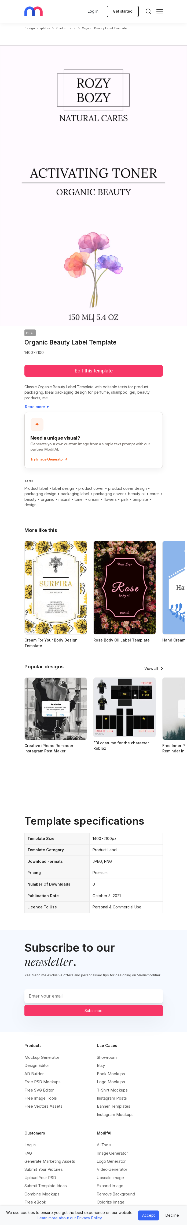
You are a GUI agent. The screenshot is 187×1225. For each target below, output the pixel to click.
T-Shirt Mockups (112, 1090)
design (30, 504)
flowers (110, 499)
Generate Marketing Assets (49, 1161)
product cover (91, 488)
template (140, 499)
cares (155, 493)
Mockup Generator (41, 1057)
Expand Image (110, 1185)
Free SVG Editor (39, 1090)
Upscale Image (110, 1177)
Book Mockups (111, 1073)
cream (93, 499)
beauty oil (136, 493)
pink (125, 499)
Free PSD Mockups (42, 1081)
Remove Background (116, 1194)
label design (63, 488)
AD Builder (34, 1073)
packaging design (40, 493)
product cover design (127, 488)
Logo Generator (111, 1161)
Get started (123, 11)
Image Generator (112, 1153)
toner (79, 499)
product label (66, 28)
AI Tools (104, 1144)
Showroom (107, 1057)
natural (64, 499)
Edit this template (94, 371)
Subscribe (93, 1010)
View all (151, 668)
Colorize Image (110, 1202)
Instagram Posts (112, 1098)
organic (47, 499)
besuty (30, 499)
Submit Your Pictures (43, 1169)
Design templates (37, 28)
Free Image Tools (40, 1098)
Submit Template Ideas (45, 1185)
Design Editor (36, 1065)
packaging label (75, 493)
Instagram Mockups (115, 1114)
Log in (93, 11)
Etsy (101, 1065)
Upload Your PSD (40, 1177)
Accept (148, 1215)
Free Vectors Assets (43, 1106)
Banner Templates (113, 1106)
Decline (172, 1215)
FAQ (28, 1153)
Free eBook (35, 1202)
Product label (36, 488)
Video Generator (112, 1169)
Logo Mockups (111, 1081)
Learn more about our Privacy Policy (70, 1218)
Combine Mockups (42, 1194)
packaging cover (108, 493)
